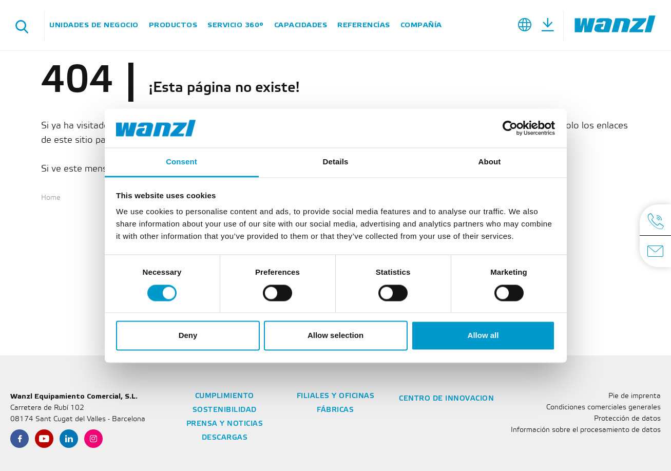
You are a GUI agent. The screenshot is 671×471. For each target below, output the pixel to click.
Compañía (421, 25)
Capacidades (301, 25)
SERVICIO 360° (235, 25)
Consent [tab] (181, 162)
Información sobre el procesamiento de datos (586, 430)
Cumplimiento (224, 396)
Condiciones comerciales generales (603, 407)
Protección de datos (627, 419)
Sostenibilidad (225, 410)
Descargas (225, 438)
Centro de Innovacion (446, 398)
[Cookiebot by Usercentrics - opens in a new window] (510, 128)
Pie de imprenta (634, 396)
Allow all (483, 335)
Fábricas (335, 410)
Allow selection (335, 335)
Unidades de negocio (94, 25)
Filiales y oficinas (336, 396)
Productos (173, 25)
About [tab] (489, 162)
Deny (188, 335)
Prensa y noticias (224, 424)
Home (51, 198)
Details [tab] (336, 162)
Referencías (363, 25)
